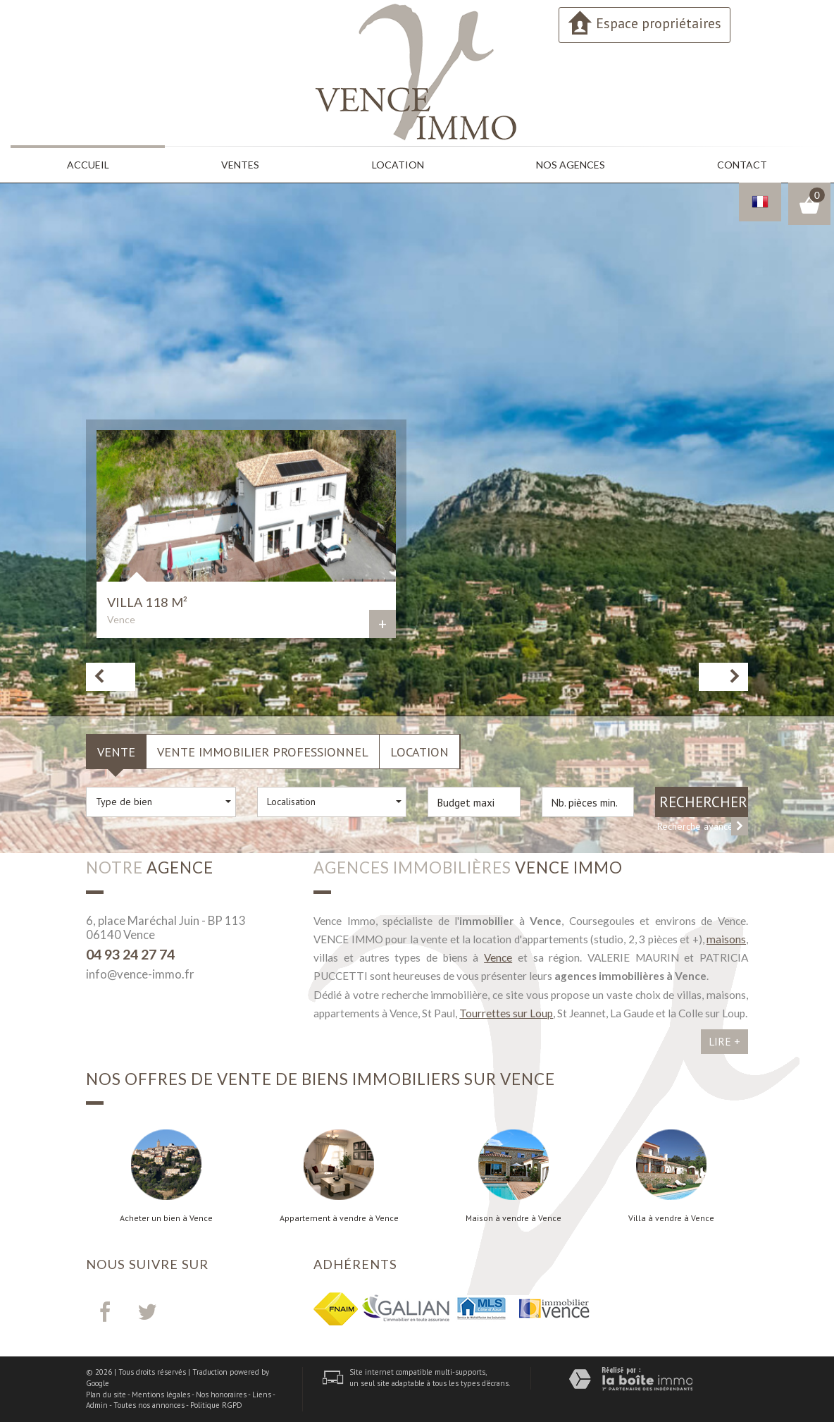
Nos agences (570, 165)
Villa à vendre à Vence (671, 1218)
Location (398, 165)
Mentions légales (161, 1394)
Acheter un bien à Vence (166, 1218)
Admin (97, 1405)
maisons (726, 939)
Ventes (240, 165)
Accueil (88, 165)
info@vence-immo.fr (140, 974)
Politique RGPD (216, 1405)
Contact (742, 165)
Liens (261, 1394)
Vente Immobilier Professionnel (262, 751)
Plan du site (106, 1394)
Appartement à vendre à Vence (339, 1218)
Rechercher (703, 801)
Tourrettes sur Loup (506, 1013)
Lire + (724, 1041)
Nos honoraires (221, 1394)
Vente (116, 751)
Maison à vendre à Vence (513, 1218)
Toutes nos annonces (149, 1405)
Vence (498, 957)
